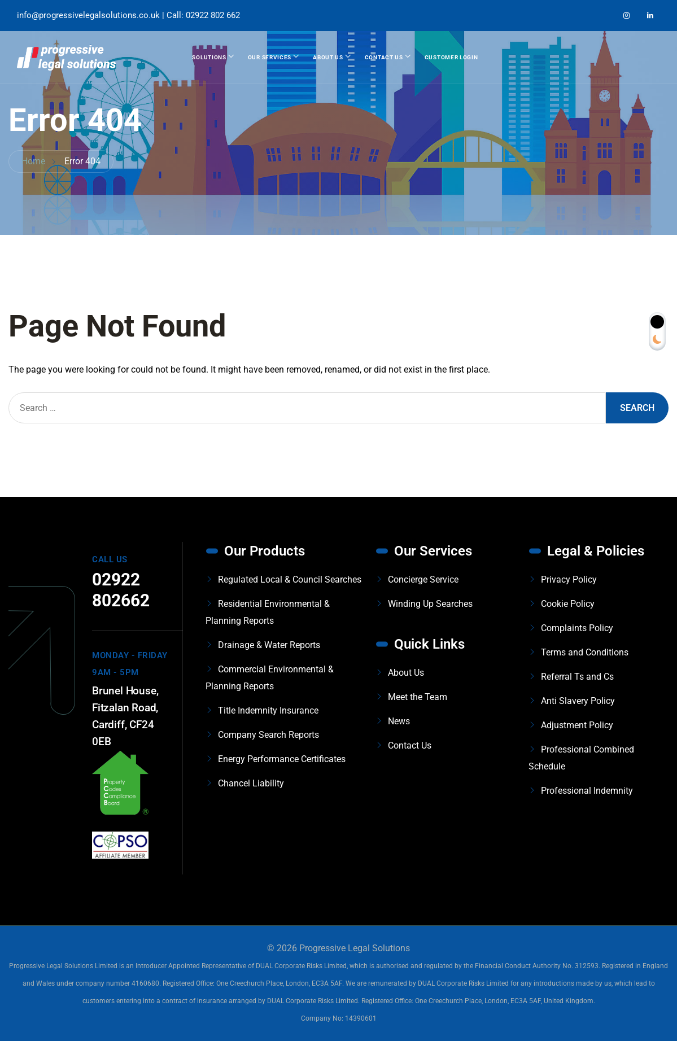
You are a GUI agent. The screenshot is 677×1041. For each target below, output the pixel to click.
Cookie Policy (568, 603)
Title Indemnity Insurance (268, 710)
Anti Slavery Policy (578, 701)
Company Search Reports (268, 734)
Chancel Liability (251, 783)
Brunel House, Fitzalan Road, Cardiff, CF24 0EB (125, 716)
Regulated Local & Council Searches (289, 579)
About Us (328, 57)
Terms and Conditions (584, 652)
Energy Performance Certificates (282, 759)
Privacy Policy (569, 579)
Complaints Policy (577, 628)
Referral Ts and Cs (577, 676)
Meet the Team (417, 697)
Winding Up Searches (430, 603)
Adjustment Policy (577, 725)
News (399, 721)
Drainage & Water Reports (269, 645)
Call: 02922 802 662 (203, 15)
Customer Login (451, 57)
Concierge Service (423, 579)
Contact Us (384, 57)
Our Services (269, 57)
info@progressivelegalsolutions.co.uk (88, 15)
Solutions (209, 57)
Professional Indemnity (587, 790)
